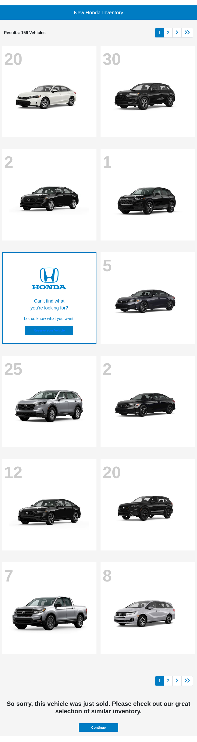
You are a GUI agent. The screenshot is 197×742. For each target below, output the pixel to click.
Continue (98, 727)
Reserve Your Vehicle (49, 330)
